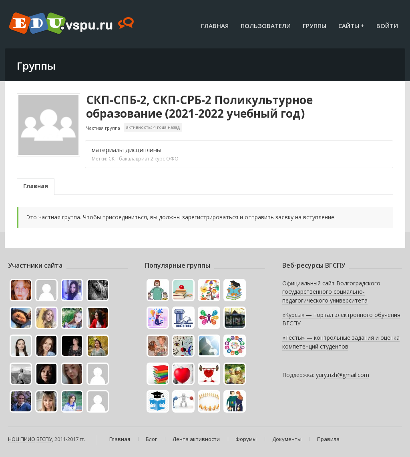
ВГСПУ (44, 439)
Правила (328, 439)
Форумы (246, 439)
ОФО (172, 158)
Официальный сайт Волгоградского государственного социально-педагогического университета (331, 291)
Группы (314, 25)
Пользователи (266, 25)
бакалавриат (134, 158)
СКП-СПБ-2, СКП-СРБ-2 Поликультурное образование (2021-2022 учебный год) (199, 106)
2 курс (158, 158)
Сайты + (351, 25)
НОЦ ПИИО (21, 439)
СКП (113, 158)
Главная (215, 25)
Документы (286, 439)
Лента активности (196, 439)
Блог (151, 439)
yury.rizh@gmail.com (342, 375)
